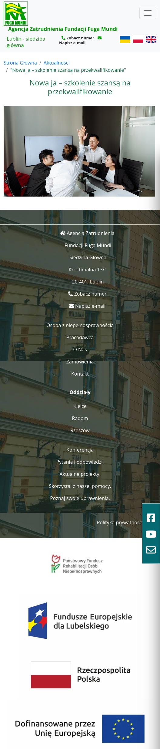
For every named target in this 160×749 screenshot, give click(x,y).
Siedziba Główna (87, 257)
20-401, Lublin (88, 281)
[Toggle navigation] (147, 13)
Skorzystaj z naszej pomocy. (80, 486)
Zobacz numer (80, 38)
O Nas (80, 349)
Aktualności (57, 62)
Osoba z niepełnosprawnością (80, 325)
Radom (80, 418)
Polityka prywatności (120, 522)
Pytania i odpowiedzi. (80, 462)
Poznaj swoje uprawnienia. (80, 498)
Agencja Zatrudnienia (91, 233)
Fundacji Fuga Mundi (88, 245)
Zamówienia (80, 361)
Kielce (80, 406)
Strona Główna (20, 62)
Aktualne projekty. (79, 474)
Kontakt (80, 373)
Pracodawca (80, 337)
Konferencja (80, 449)
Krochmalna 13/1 (87, 269)
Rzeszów (80, 430)
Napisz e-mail (72, 42)
